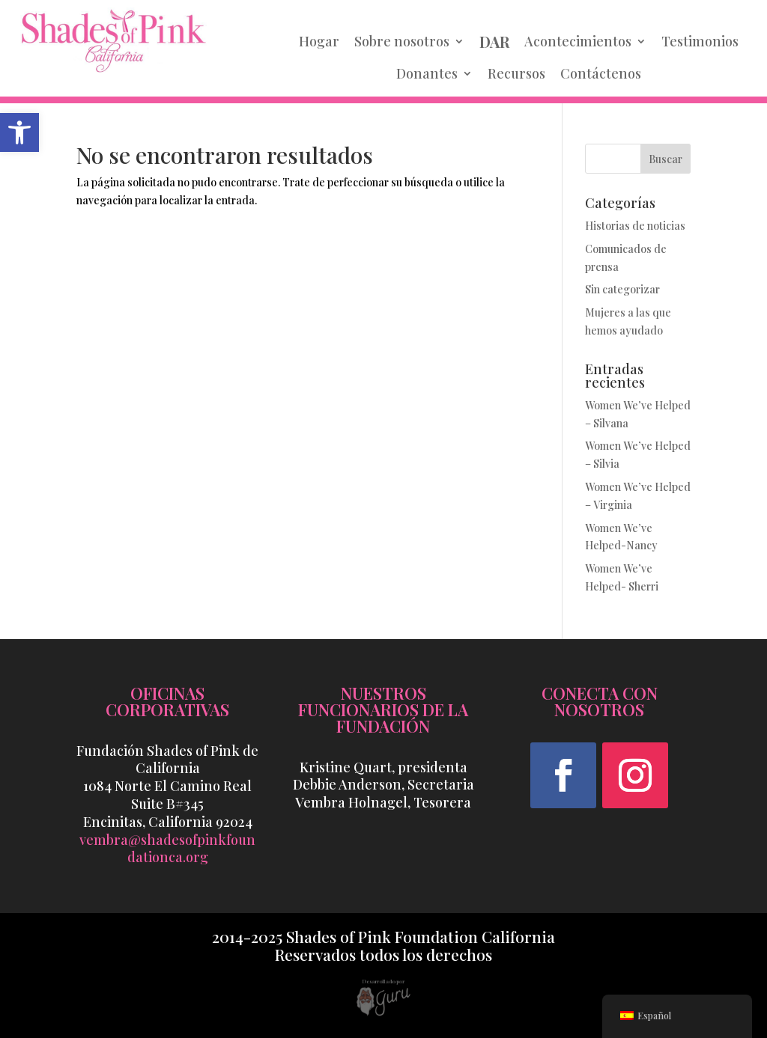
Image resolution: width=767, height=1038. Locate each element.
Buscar (665, 159)
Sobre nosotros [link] (401, 41)
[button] (563, 775)
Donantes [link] (427, 73)
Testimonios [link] (700, 41)
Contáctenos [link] (600, 73)
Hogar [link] (319, 41)
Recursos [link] (516, 73)
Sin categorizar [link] (622, 289)
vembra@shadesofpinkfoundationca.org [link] (167, 849)
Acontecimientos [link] (577, 41)
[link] (19, 132)
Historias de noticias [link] (635, 226)
